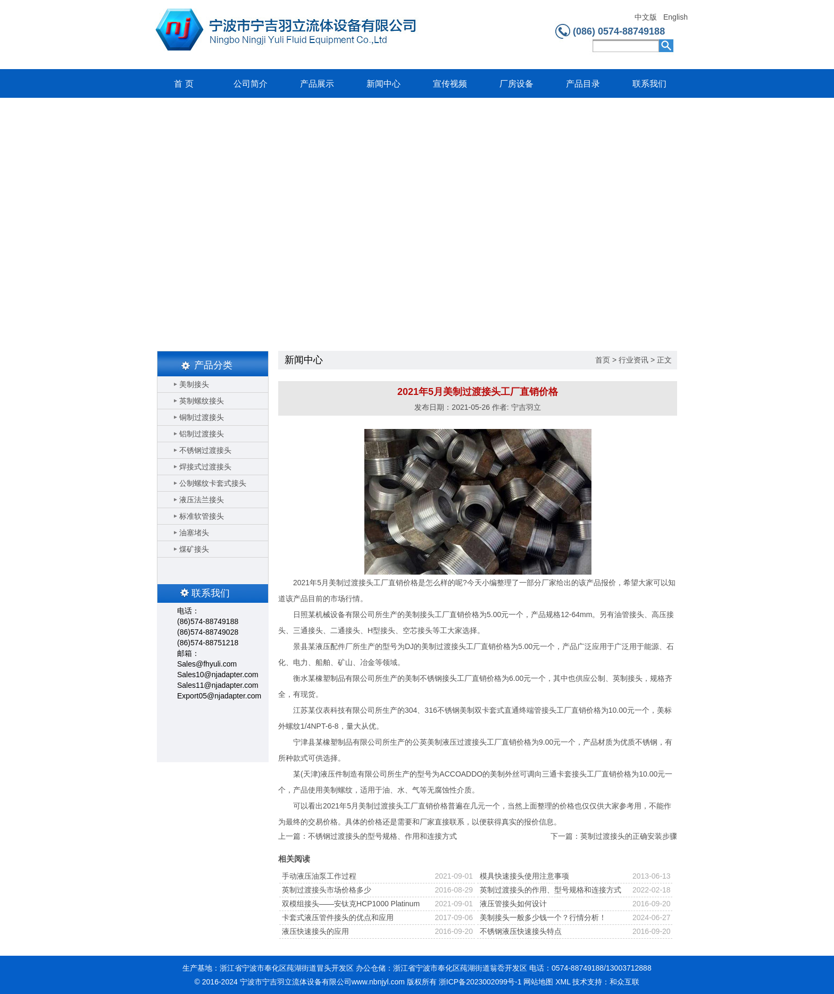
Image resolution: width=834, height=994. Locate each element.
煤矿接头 (194, 549)
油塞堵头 (194, 532)
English (675, 17)
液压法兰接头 (201, 499)
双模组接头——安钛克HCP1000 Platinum (351, 903)
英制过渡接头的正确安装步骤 (628, 836)
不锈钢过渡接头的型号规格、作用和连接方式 (382, 836)
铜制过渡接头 (201, 417)
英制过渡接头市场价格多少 (326, 890)
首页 (602, 360)
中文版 (646, 17)
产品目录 (583, 83)
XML (562, 982)
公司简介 (250, 83)
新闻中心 (383, 83)
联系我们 (649, 83)
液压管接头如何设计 (513, 903)
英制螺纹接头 (201, 401)
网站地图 (538, 982)
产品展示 (317, 83)
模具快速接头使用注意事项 (524, 876)
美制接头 (194, 384)
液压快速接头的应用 (315, 931)
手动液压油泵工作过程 (319, 876)
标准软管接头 (201, 516)
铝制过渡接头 (201, 433)
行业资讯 (633, 360)
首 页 (183, 83)
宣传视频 (450, 83)
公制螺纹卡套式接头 (212, 483)
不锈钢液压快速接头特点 (521, 931)
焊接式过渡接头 (205, 466)
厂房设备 (516, 83)
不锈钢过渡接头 (205, 450)
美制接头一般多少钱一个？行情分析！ (543, 917)
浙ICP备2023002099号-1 (480, 982)
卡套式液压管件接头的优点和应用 (338, 917)
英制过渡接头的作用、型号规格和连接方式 (550, 890)
